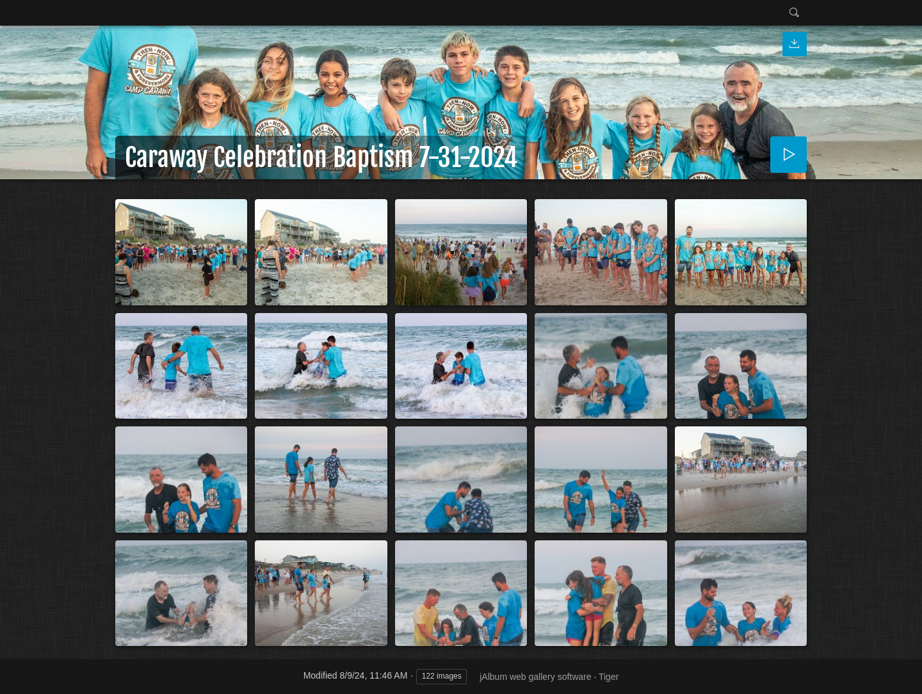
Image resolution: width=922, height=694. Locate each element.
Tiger (609, 677)
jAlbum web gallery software (535, 677)
